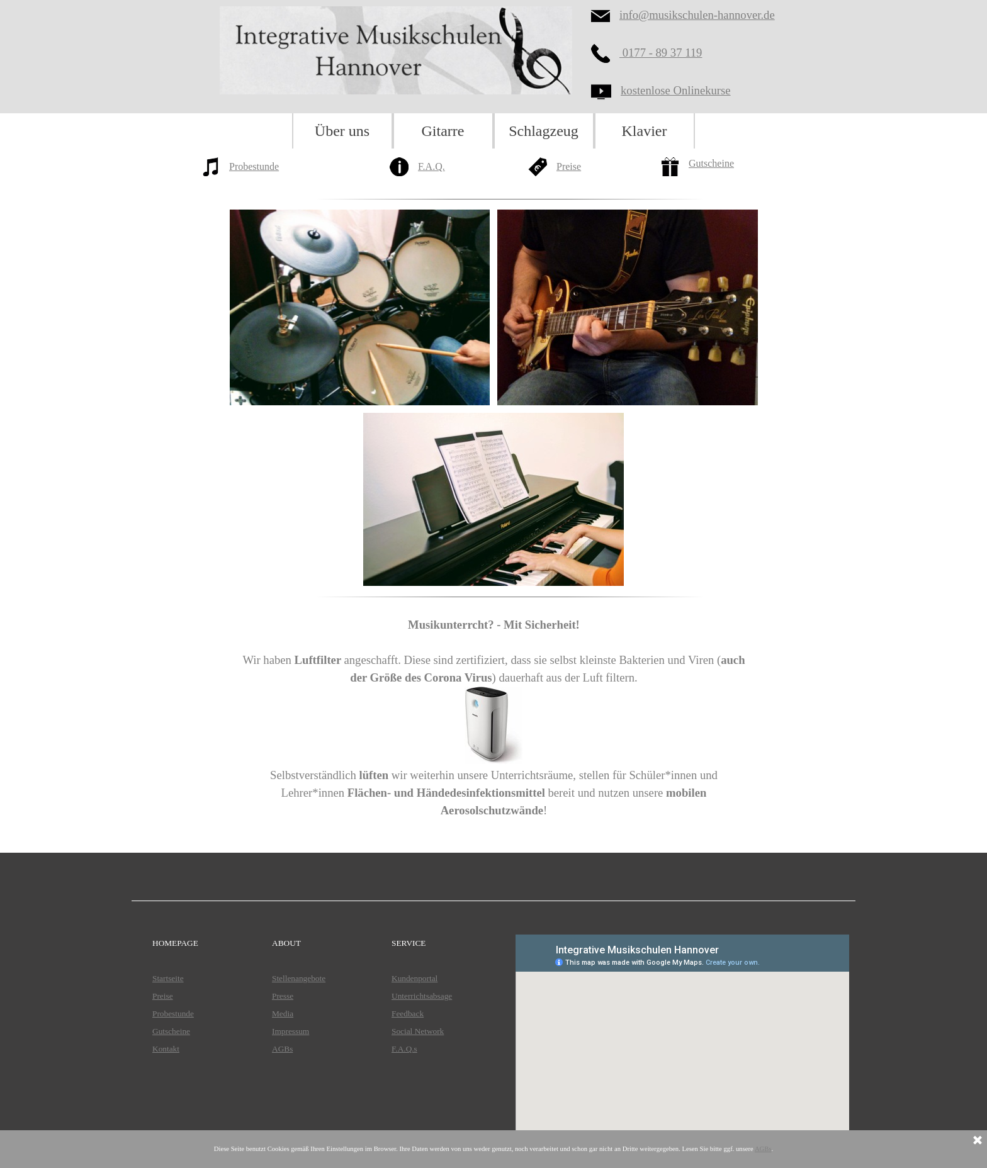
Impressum (290, 1031)
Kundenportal (414, 978)
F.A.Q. (431, 166)
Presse (282, 996)
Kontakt (165, 1048)
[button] (605, 53)
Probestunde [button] (254, 166)
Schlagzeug (543, 131)
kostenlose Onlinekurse (676, 90)
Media (282, 1013)
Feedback (408, 1013)
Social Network (418, 1031)
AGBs (282, 1048)
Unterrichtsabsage (422, 996)
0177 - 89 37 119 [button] (660, 52)
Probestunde (173, 1013)
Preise (568, 166)
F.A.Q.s (404, 1048)
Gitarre (443, 131)
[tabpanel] (260, 175)
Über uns (342, 131)
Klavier (644, 131)
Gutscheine (711, 163)
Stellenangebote (298, 978)
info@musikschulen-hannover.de (697, 14)
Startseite (168, 978)
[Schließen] (977, 1140)
